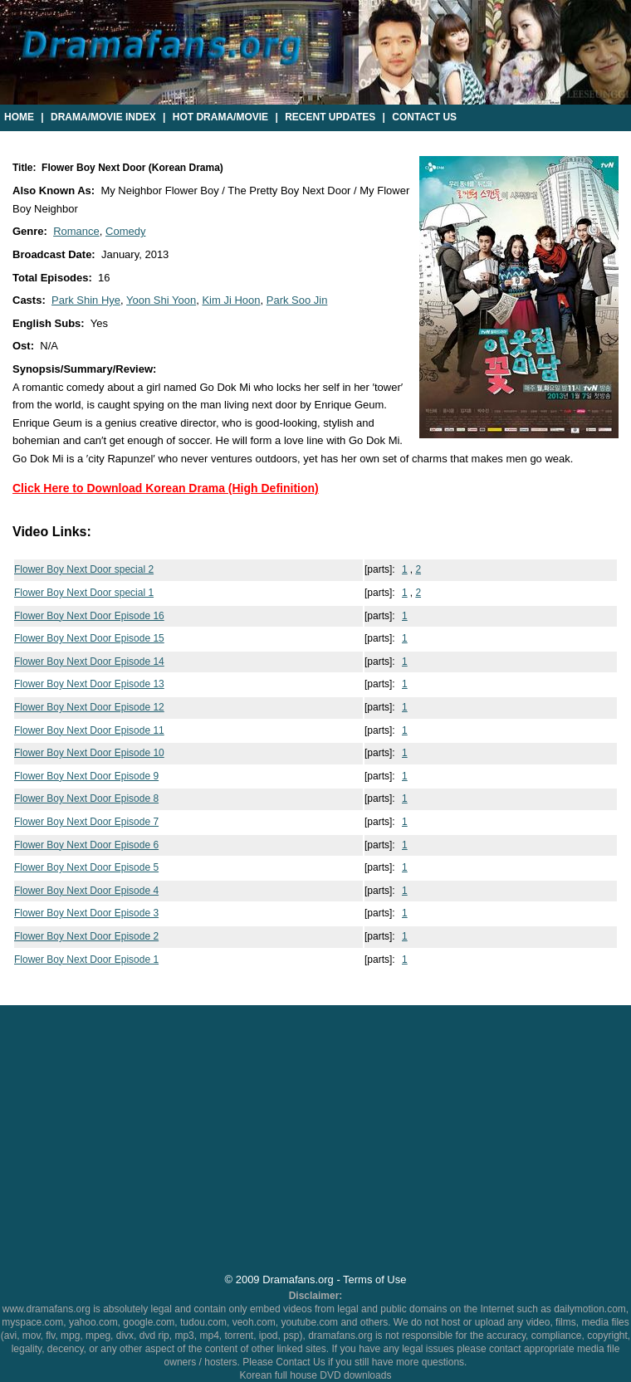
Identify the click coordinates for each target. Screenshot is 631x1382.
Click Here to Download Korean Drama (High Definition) (165, 488)
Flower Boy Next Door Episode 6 (86, 845)
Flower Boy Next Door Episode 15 (89, 638)
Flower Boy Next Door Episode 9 (86, 776)
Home (19, 117)
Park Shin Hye (85, 300)
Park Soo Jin (297, 300)
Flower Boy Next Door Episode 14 (89, 661)
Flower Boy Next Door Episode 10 (89, 753)
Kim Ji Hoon (231, 300)
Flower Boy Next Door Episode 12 (89, 707)
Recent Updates (330, 117)
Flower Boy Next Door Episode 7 (86, 822)
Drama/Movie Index (103, 117)
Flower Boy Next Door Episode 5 (86, 867)
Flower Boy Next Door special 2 (84, 569)
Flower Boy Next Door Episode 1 (86, 959)
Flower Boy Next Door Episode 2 (86, 936)
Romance (76, 231)
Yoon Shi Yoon (161, 300)
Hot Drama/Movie (220, 117)
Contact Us (424, 117)
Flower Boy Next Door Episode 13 (89, 684)
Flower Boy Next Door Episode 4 (86, 890)
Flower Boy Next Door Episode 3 (86, 913)
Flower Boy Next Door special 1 (84, 592)
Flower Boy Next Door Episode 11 (89, 730)
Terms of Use (374, 1279)
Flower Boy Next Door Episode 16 (89, 616)
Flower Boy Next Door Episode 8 (86, 798)
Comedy (125, 231)
